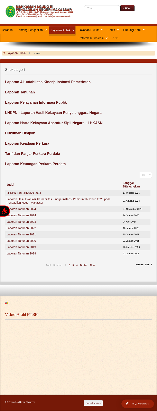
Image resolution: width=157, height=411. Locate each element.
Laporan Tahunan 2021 (21, 234)
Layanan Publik (61, 30)
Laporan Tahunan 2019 (21, 247)
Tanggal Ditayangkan (131, 184)
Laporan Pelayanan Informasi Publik (36, 102)
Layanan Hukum (88, 30)
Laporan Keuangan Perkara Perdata (35, 164)
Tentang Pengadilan (30, 30)
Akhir (92, 265)
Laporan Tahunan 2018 (21, 253)
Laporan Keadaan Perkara (27, 143)
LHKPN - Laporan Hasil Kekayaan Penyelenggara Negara (53, 113)
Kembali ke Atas (93, 403)
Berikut (83, 265)
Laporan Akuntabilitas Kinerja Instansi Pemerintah (48, 82)
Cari (127, 8)
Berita (111, 30)
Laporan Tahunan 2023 (21, 221)
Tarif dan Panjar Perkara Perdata (32, 154)
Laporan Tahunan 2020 (21, 240)
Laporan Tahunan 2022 (21, 228)
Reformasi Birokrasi (90, 38)
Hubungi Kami (132, 30)
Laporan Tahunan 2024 (21, 209)
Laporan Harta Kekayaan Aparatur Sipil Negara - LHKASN (54, 123)
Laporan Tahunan (20, 92)
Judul (10, 184)
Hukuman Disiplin (20, 133)
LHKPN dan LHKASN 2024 (24, 192)
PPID (115, 38)
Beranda (7, 30)
